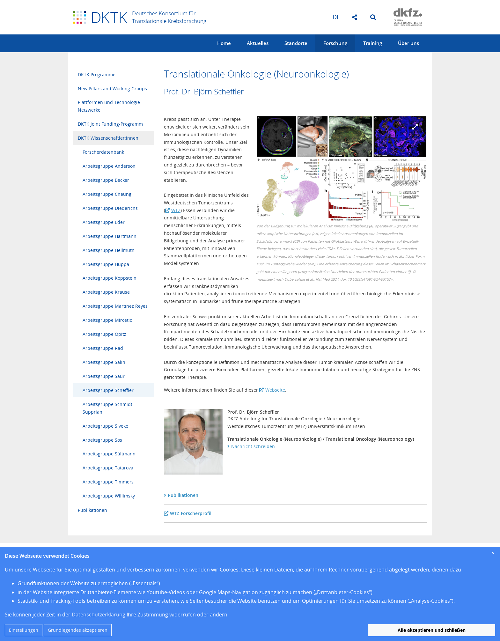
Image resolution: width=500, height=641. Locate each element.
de (336, 17)
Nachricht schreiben (253, 446)
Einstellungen (23, 630)
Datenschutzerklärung (98, 614)
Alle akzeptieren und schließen (432, 630)
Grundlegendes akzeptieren (77, 630)
